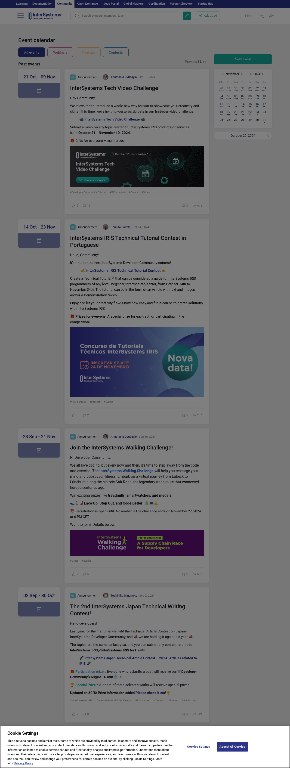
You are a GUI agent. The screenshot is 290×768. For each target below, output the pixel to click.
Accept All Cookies (232, 750)
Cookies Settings (198, 750)
